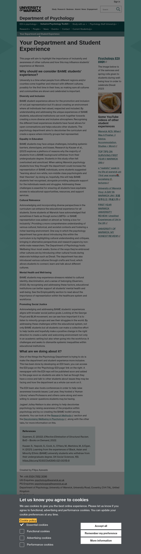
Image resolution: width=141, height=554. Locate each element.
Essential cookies (34, 524)
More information (101, 540)
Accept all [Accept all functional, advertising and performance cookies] (101, 526)
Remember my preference (101, 533)
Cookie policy (28, 520)
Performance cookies (36, 545)
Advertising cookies (35, 538)
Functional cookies (35, 531)
